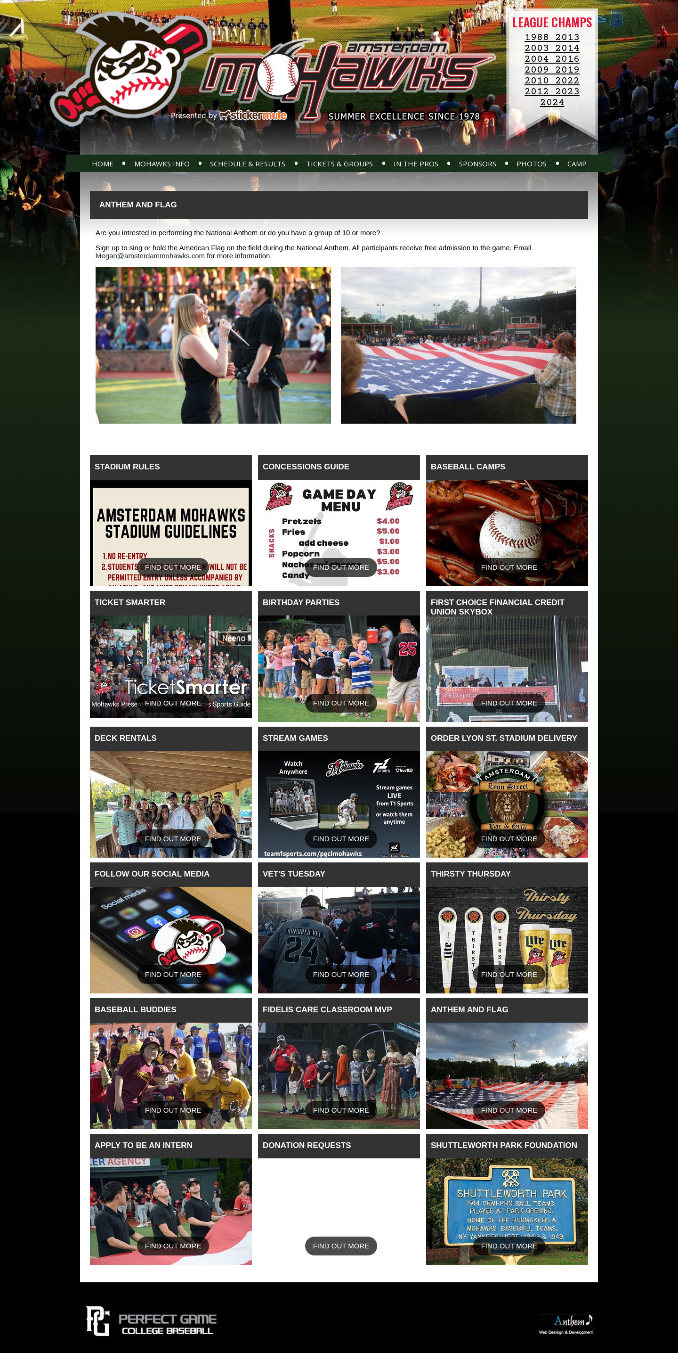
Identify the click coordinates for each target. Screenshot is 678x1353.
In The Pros (416, 163)
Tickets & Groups (339, 163)
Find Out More (173, 567)
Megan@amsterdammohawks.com (150, 256)
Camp (577, 163)
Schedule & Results (247, 163)
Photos (532, 163)
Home (102, 163)
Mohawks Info (162, 163)
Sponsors (477, 163)
